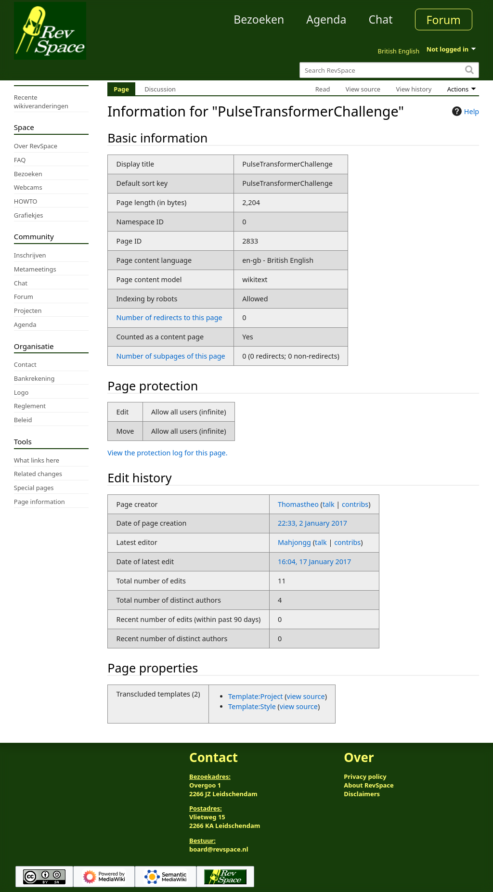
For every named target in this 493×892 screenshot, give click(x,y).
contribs (355, 504)
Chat (380, 19)
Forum (444, 19)
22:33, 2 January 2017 (312, 523)
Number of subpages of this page (170, 356)
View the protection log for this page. (167, 452)
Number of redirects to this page (169, 317)
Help (464, 111)
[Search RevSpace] (389, 70)
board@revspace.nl (218, 849)
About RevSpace (369, 785)
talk (329, 504)
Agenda (326, 19)
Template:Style (252, 706)
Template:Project (255, 696)
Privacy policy (365, 776)
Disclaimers (362, 793)
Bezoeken (259, 19)
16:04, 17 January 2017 (314, 561)
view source (306, 696)
